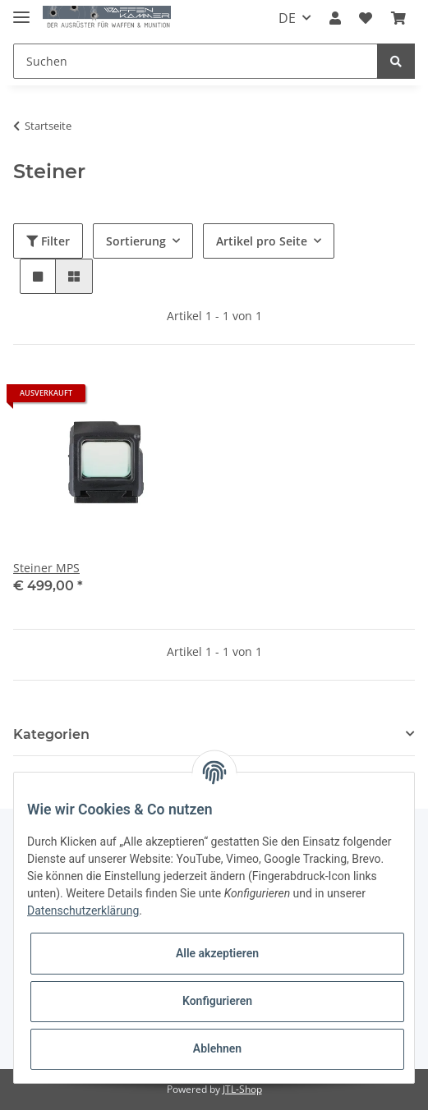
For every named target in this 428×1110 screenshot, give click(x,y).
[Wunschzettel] (365, 18)
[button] (335, 18)
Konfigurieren (217, 1000)
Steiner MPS (46, 568)
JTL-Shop (242, 1089)
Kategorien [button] (51, 734)
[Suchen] (195, 61)
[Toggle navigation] (21, 10)
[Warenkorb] (398, 18)
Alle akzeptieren (217, 953)
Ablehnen (217, 1048)
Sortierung (136, 241)
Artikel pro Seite (261, 241)
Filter (48, 241)
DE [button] (287, 18)
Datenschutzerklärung (83, 910)
